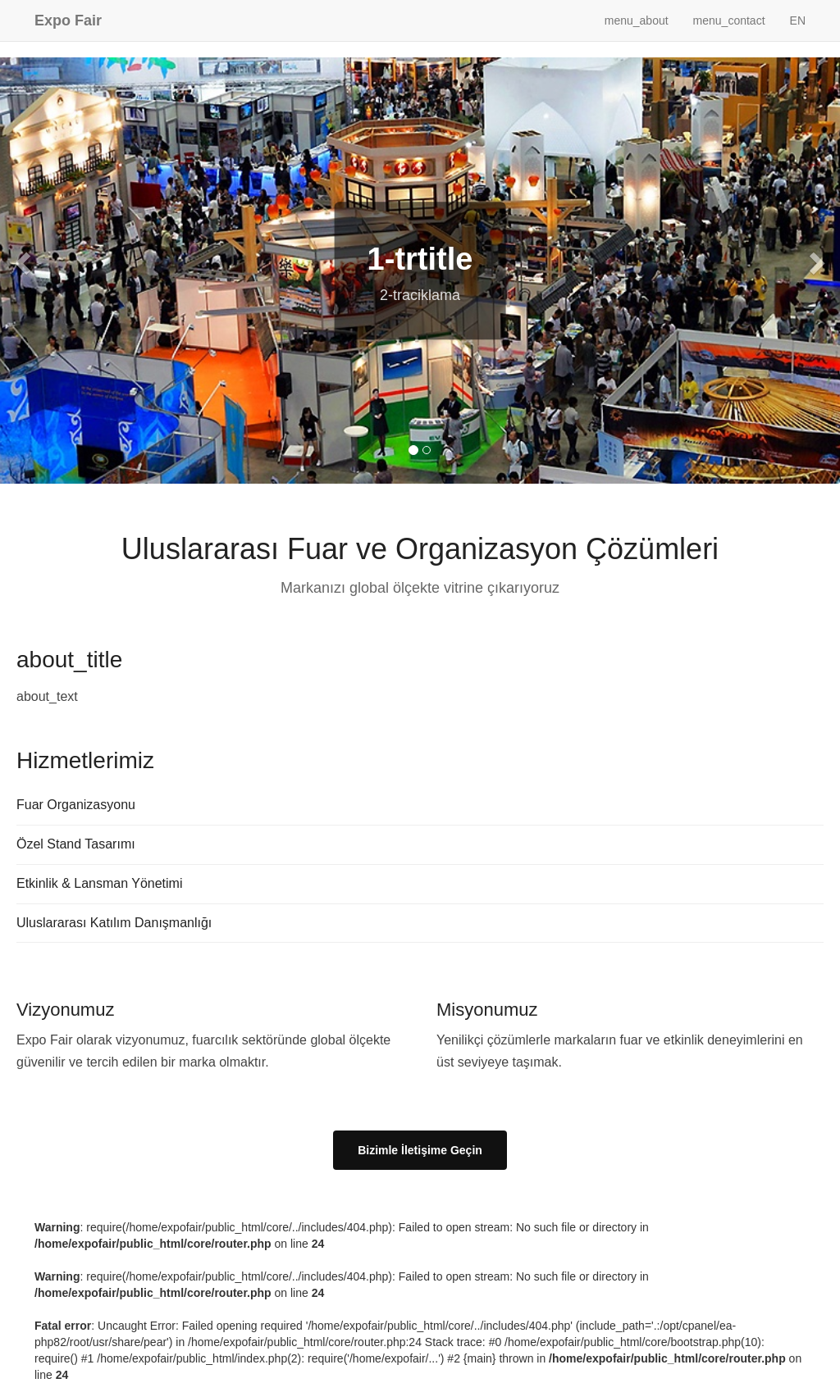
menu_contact (729, 20)
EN (798, 20)
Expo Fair (68, 20)
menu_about (637, 20)
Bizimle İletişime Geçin (420, 1150)
